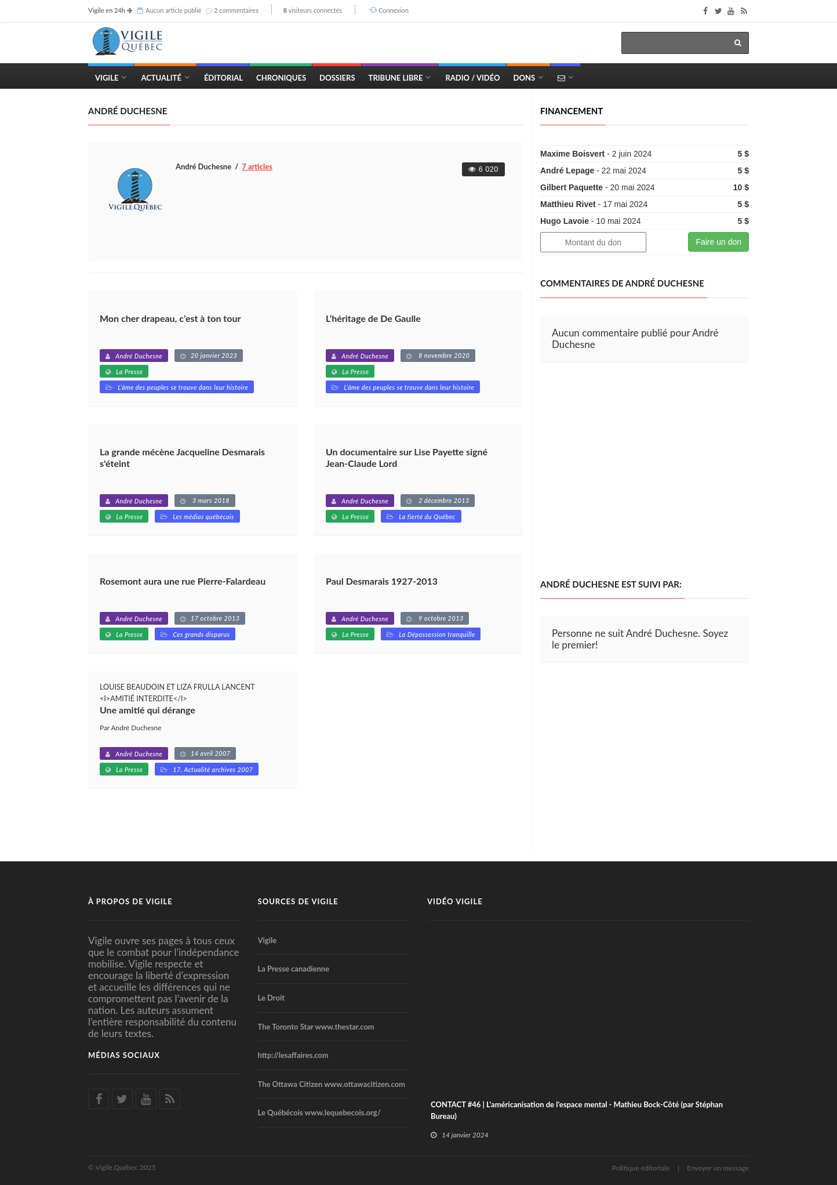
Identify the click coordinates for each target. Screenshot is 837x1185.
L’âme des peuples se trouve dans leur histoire (183, 387)
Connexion (394, 10)
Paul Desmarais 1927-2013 (382, 580)
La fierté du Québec (427, 516)
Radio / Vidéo (472, 77)
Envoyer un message (718, 1168)
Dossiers (337, 77)
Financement (571, 111)
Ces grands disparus (201, 634)
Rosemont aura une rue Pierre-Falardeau (182, 580)
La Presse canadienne (294, 968)
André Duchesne (138, 356)
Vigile (106, 77)
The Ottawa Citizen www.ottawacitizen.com (331, 1084)
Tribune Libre (396, 77)
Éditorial (223, 77)
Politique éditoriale (640, 1168)
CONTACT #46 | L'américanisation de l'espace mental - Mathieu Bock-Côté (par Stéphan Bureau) (577, 1110)
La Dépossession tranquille (437, 634)
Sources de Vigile (298, 901)
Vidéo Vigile (455, 901)
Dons (525, 77)
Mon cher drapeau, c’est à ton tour (170, 318)
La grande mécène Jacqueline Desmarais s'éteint (182, 457)
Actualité (161, 77)
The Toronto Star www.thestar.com (316, 1026)
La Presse (129, 371)
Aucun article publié (173, 10)
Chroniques (281, 77)
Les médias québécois (203, 516)
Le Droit (271, 997)
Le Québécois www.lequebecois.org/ (319, 1112)
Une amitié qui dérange (147, 709)
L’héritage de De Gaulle (373, 318)
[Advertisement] (637, 471)
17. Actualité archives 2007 (213, 769)
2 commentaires (236, 10)
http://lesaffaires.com (293, 1055)
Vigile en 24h (106, 10)
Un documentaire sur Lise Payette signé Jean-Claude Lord (406, 457)
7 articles (257, 166)
